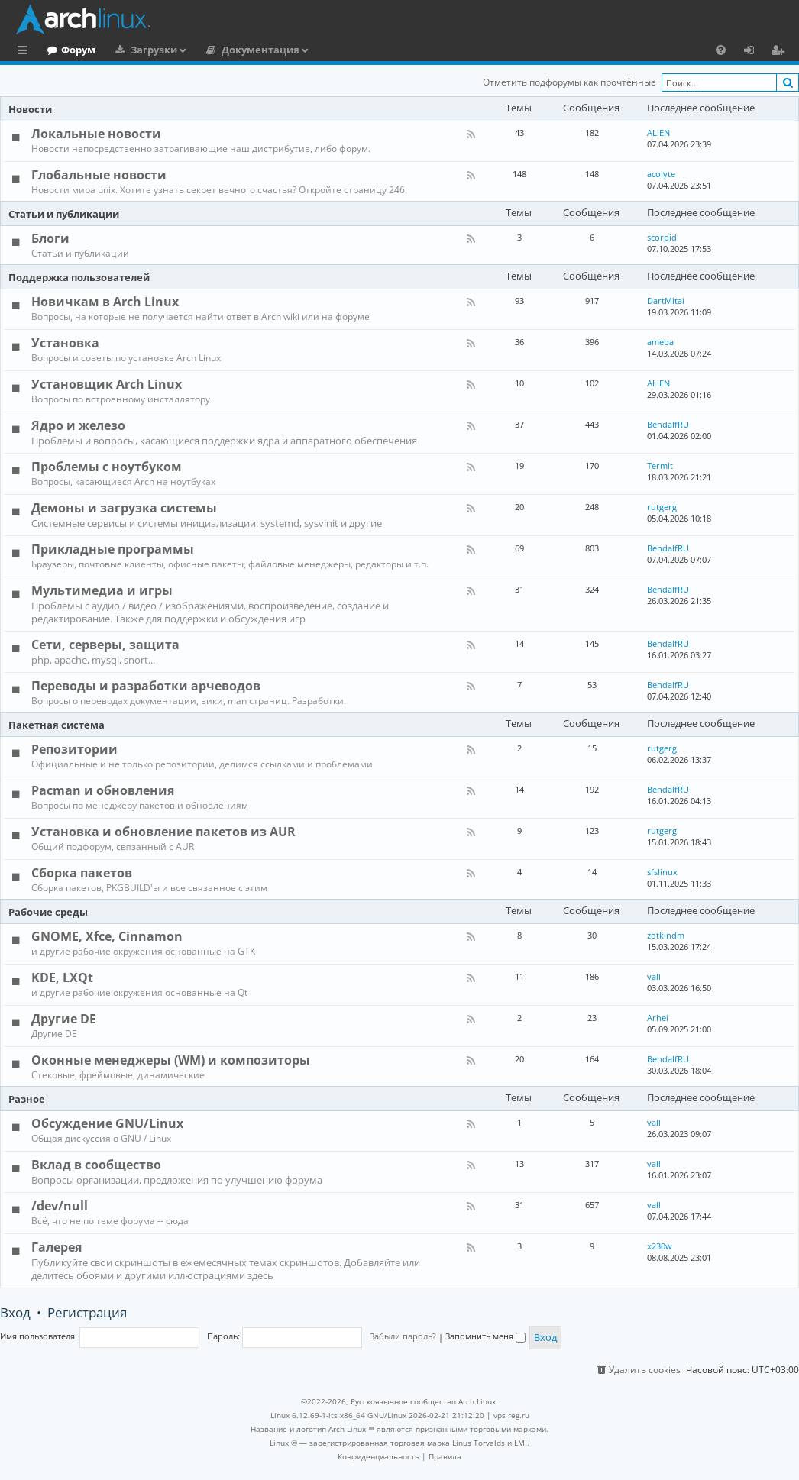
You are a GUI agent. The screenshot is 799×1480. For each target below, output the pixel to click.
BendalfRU (668, 424)
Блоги (50, 238)
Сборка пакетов (81, 872)
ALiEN (658, 132)
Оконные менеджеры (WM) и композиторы (170, 1060)
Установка (65, 342)
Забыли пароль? (403, 1336)
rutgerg (662, 506)
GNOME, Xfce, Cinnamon (107, 936)
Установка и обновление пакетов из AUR (163, 831)
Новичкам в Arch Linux (105, 301)
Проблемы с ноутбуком (106, 466)
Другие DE (63, 1018)
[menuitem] (721, 49)
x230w (659, 1246)
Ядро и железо (78, 425)
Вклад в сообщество (96, 1164)
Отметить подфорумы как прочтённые (569, 82)
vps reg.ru (511, 1415)
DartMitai (665, 300)
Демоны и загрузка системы (124, 507)
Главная (68, 50)
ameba (660, 341)
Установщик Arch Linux (106, 384)
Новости (30, 109)
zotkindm (665, 935)
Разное (26, 1099)
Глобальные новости (99, 174)
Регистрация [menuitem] (780, 52)
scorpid (662, 237)
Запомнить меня (485, 1336)
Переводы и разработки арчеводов (145, 685)
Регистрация (87, 1312)
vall (654, 976)
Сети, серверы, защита (105, 644)
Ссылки (25, 52)
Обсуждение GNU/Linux (107, 1123)
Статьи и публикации (63, 214)
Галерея (56, 1247)
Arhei (657, 1017)
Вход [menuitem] (754, 52)
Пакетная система (56, 725)
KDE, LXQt (62, 977)
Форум (141, 50)
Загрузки (216, 50)
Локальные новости (96, 133)
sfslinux (662, 871)
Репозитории (74, 749)
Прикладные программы (112, 549)
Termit (660, 465)
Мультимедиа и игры (102, 590)
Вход (15, 1312)
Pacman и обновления (102, 790)
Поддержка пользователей (79, 277)
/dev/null (59, 1205)
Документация (323, 50)
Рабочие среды (48, 912)
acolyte (661, 173)
